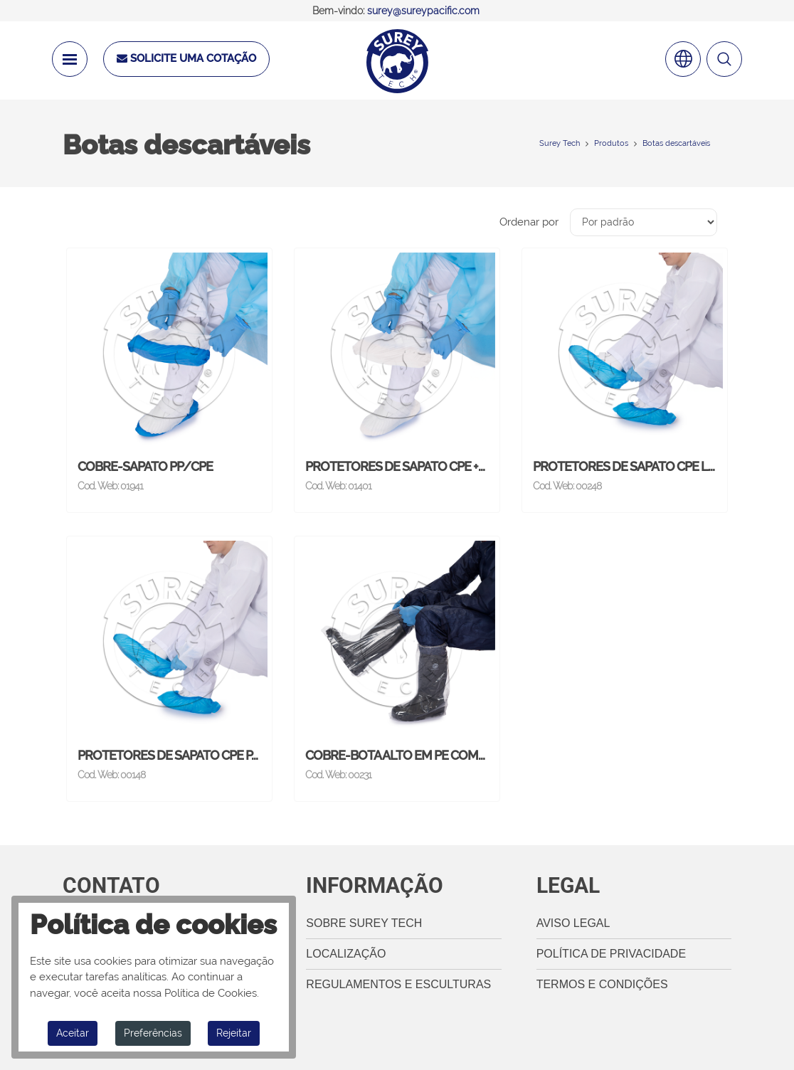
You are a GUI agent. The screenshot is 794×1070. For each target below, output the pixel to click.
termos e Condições (602, 984)
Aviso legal (573, 923)
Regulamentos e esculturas (398, 984)
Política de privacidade (611, 954)
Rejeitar (233, 1033)
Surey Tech (559, 143)
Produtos (611, 143)
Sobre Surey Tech (364, 923)
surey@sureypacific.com (423, 10)
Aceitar (72, 1033)
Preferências (153, 1033)
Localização (346, 954)
